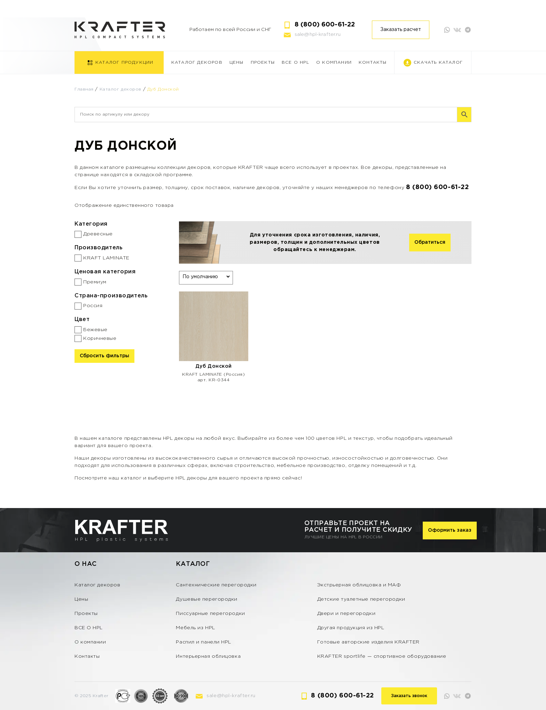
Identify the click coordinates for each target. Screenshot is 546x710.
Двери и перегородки (346, 613)
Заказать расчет (400, 30)
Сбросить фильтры (104, 356)
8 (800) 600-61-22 (325, 25)
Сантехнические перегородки (216, 585)
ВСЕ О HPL (295, 62)
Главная (84, 89)
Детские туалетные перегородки (361, 599)
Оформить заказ (449, 530)
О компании (334, 62)
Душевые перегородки (206, 599)
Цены (236, 62)
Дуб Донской (213, 366)
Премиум (95, 282)
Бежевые (95, 330)
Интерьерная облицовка (208, 656)
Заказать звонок (409, 696)
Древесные (98, 234)
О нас (86, 564)
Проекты (263, 62)
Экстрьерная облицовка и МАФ (359, 585)
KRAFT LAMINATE (106, 258)
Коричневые (100, 338)
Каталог (193, 564)
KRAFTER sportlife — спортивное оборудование (381, 656)
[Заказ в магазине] (206, 276)
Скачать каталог (438, 62)
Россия (92, 306)
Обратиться (429, 242)
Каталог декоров (197, 62)
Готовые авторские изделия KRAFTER (368, 642)
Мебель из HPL (195, 628)
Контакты (373, 62)
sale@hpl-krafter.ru (318, 34)
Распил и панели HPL (203, 642)
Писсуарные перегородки (210, 613)
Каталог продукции (124, 62)
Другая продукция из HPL (350, 628)
